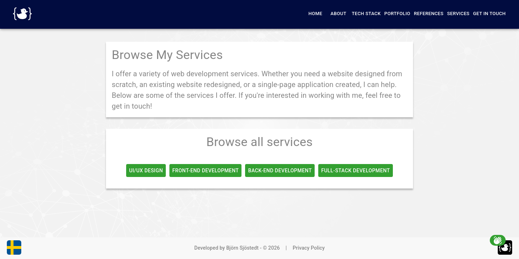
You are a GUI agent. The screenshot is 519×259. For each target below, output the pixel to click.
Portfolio (397, 13)
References (428, 13)
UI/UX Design (146, 170)
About (338, 13)
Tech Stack (366, 13)
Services (458, 13)
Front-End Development (205, 170)
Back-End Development (280, 170)
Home (315, 13)
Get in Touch (489, 13)
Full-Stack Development (355, 170)
